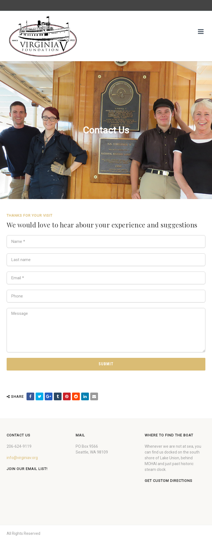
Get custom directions (168, 481)
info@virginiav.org (22, 457)
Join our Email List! (27, 469)
